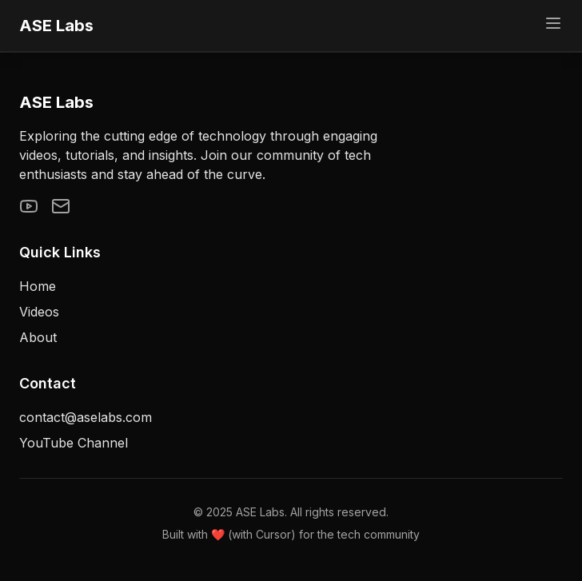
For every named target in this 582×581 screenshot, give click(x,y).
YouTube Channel (73, 443)
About (38, 337)
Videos (39, 312)
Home (37, 286)
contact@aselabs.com (85, 417)
